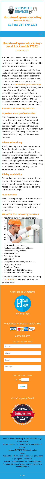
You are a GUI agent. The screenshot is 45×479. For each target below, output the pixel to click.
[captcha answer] (25, 380)
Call (22, 475)
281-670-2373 (28, 24)
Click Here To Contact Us (22, 291)
